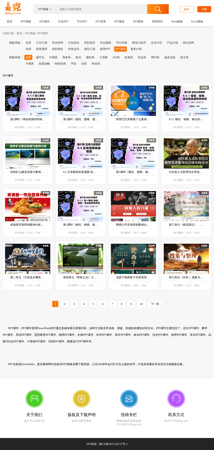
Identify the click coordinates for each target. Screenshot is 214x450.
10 (141, 303)
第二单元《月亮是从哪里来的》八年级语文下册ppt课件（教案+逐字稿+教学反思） (27, 277)
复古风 (184, 57)
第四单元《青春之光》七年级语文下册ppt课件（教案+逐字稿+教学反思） (80, 277)
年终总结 (73, 48)
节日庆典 (121, 42)
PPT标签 (91, 444)
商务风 (66, 57)
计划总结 (73, 42)
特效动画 (60, 63)
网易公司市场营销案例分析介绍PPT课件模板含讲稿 (133, 224)
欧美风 (129, 57)
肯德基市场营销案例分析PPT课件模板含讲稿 (27, 224)
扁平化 (40, 57)
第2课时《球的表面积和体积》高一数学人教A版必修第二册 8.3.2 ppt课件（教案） (27, 119)
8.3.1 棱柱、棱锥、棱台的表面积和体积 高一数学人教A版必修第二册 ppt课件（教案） (186, 119)
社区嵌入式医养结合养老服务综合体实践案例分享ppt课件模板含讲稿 (186, 171)
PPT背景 (101, 21)
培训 (28, 48)
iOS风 (116, 57)
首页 (9, 21)
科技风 (96, 63)
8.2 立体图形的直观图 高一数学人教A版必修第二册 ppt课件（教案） (80, 171)
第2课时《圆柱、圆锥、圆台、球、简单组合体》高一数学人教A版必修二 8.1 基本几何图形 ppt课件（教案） (133, 171)
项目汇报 (89, 48)
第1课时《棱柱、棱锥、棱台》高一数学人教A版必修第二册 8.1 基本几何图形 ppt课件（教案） (80, 224)
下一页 (155, 303)
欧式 (78, 57)
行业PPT (63, 21)
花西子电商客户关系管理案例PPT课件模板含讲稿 (133, 277)
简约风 (155, 57)
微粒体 (90, 57)
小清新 (103, 57)
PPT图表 (138, 21)
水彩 (84, 63)
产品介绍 (172, 42)
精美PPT (105, 48)
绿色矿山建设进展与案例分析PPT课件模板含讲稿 (27, 171)
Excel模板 (197, 21)
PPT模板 (26, 21)
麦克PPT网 (12, 9)
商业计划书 (139, 42)
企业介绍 (156, 42)
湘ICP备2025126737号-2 (113, 444)
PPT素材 (119, 21)
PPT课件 (44, 21)
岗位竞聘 (188, 42)
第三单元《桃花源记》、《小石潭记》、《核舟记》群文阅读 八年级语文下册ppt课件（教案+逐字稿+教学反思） (186, 224)
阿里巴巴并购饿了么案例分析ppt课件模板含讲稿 (133, 119)
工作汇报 (41, 42)
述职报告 (57, 48)
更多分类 (136, 48)
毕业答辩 (57, 42)
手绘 (73, 63)
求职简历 (157, 21)
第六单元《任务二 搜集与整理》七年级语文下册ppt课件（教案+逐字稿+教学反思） (186, 277)
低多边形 (169, 57)
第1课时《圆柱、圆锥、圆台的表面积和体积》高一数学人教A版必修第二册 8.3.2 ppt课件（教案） (80, 119)
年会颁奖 (105, 42)
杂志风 (142, 57)
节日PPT (82, 21)
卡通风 (30, 63)
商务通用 (41, 48)
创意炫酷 (44, 63)
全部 (28, 42)
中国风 (53, 57)
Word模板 (177, 21)
